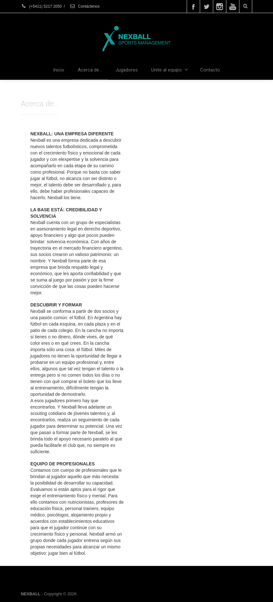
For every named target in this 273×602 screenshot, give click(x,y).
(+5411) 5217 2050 (41, 6)
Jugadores (126, 70)
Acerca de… (90, 70)
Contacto (210, 70)
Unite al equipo (169, 70)
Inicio (58, 70)
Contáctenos (85, 6)
